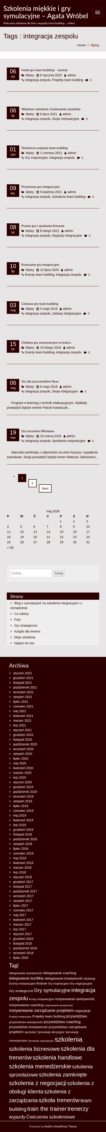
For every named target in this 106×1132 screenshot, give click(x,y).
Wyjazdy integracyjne (67, 235)
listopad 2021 (22, 682)
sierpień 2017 (22, 901)
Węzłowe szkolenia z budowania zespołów (50, 109)
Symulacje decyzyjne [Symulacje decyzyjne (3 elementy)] (50, 1032)
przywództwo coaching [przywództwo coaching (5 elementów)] (62, 1022)
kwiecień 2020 (23, 768)
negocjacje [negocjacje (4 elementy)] (83, 1011)
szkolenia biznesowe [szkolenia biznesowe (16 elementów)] (34, 1049)
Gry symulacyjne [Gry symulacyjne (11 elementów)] (52, 990)
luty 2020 (19, 777)
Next (45, 488)
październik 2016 (25, 948)
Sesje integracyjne (65, 391)
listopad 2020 (22, 739)
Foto (17, 619)
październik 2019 (25, 792)
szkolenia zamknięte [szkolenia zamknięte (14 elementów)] (63, 1075)
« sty (10, 547)
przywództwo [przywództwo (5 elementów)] (76, 1016)
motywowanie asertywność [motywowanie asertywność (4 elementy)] (74, 999)
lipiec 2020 (20, 758)
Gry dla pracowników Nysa (40, 381)
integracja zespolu (38, 80)
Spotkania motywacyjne (68, 441)
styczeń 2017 (22, 934)
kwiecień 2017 (23, 920)
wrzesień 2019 (23, 796)
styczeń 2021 (22, 730)
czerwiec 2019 (23, 810)
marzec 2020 (22, 773)
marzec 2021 (22, 720)
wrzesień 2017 (23, 896)
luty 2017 (19, 929)
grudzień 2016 (23, 939)
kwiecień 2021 (23, 716)
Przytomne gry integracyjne (40, 187)
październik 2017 (25, 891)
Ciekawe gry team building (39, 304)
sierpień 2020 (22, 754)
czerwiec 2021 (23, 706)
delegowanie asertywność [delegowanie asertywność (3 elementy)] (25, 973)
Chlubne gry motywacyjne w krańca (46, 342)
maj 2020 (19, 763)
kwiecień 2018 (23, 863)
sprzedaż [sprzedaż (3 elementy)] (30, 1032)
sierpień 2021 (22, 697)
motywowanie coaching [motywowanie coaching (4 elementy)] (26, 1005)
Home (81, 45)
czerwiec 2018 (23, 853)
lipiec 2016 (20, 957)
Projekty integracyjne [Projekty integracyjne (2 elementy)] (20, 1016)
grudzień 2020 (23, 735)
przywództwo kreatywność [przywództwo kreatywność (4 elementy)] (28, 1027)
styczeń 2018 (22, 877)
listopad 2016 (22, 943)
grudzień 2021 (23, 678)
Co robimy (21, 614)
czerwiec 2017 (23, 910)
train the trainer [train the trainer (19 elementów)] (47, 1109)
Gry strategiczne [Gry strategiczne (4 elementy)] (21, 991)
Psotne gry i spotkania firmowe (42, 226)
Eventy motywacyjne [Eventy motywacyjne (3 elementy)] (22, 983)
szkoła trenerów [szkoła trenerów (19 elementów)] (59, 1100)
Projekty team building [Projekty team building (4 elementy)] (48, 1016)
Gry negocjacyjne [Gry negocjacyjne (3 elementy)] (81, 983)
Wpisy (95, 45)
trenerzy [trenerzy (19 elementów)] (77, 1109)
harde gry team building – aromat (44, 70)
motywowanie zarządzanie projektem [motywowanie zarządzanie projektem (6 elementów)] (41, 1010)
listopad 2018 (22, 834)
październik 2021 (25, 687)
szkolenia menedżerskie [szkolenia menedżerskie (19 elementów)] (40, 1066)
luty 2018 (19, 872)
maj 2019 (19, 815)
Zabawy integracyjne (66, 313)
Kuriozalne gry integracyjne (40, 264)
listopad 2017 (22, 886)
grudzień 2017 (23, 882)
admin (71, 75)
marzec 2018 (22, 867)
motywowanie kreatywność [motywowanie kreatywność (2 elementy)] (58, 1005)
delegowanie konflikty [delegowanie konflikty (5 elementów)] (26, 978)
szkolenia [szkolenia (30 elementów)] (68, 1039)
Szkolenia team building (69, 196)
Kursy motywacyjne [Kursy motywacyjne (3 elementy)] (41, 999)
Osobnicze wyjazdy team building (44, 148)
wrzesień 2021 (23, 692)
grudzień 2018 (23, 829)
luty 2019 (19, 825)
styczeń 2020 (22, 782)
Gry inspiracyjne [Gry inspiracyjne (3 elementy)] (58, 983)
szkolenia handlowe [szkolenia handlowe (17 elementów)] (57, 1057)
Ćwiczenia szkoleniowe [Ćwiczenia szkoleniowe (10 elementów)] (50, 1116)
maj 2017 (19, 915)
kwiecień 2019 (23, 820)
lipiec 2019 (20, 806)
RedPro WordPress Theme (60, 1126)
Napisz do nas (24, 643)
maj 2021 (19, 711)
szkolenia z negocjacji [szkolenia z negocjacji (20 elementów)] (37, 1083)
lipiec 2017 (20, 905)
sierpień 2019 (22, 801)
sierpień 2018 (22, 844)
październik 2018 (25, 839)
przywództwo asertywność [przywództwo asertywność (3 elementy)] (26, 1022)
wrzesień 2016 (23, 953)
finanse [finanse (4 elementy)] (41, 983)
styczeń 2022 (22, 673)
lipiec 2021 (20, 701)
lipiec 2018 (20, 848)
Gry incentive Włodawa (37, 431)
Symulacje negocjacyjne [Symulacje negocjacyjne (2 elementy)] (41, 1040)
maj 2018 (19, 858)
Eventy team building (39, 274)
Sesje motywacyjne (65, 119)
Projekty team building (67, 80)
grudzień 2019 (23, 787)
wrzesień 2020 (23, 749)
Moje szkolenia (24, 637)
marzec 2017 (22, 924)
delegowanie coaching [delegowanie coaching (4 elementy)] (59, 973)
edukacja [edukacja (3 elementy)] (89, 978)
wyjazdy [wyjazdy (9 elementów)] (17, 1116)
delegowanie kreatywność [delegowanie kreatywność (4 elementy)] (64, 978)
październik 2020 (25, 744)
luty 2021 (19, 725)
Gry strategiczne (25, 625)
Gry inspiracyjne (36, 157)
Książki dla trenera (27, 631)
